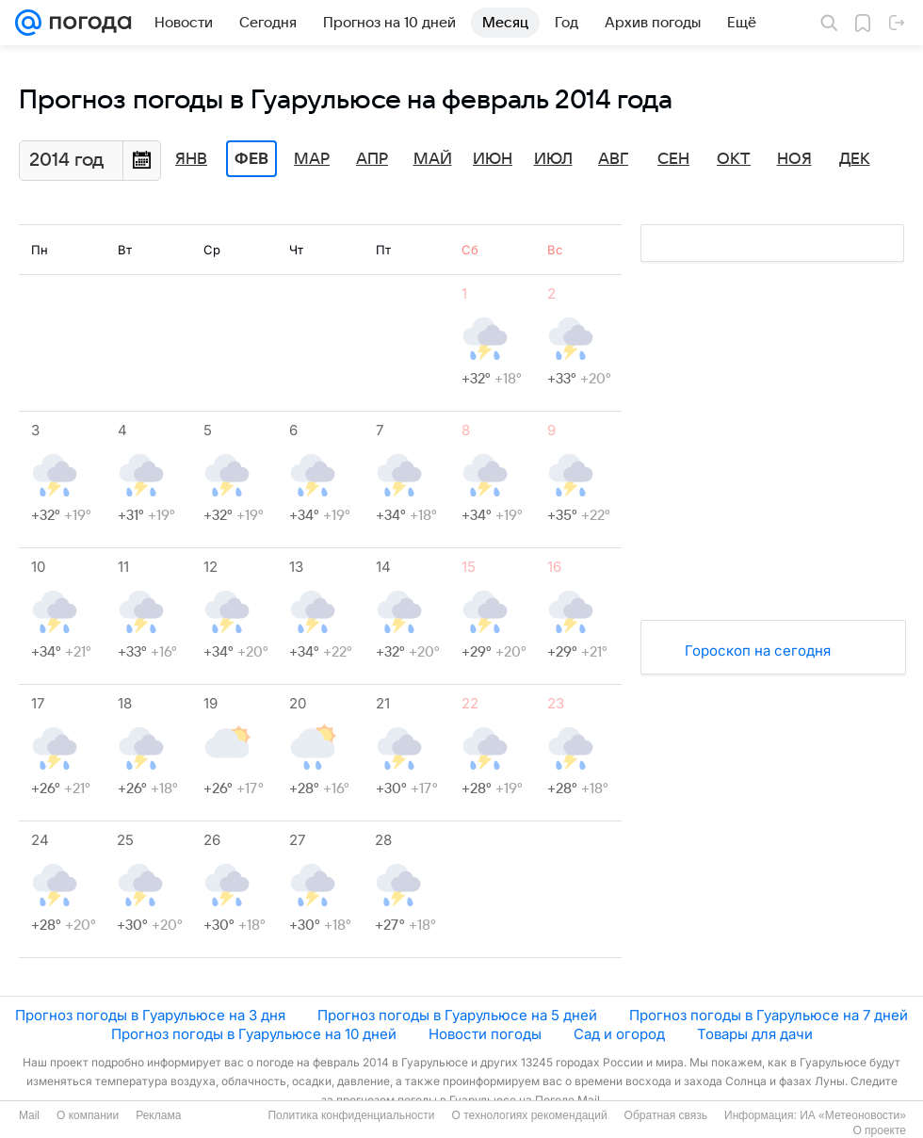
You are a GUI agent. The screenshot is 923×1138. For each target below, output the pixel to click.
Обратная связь (665, 1115)
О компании (88, 1115)
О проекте (879, 1130)
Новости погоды (485, 1034)
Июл (553, 159)
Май (432, 159)
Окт (734, 159)
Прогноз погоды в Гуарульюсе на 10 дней (254, 1034)
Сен (673, 159)
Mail (29, 1115)
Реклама (158, 1115)
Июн (492, 159)
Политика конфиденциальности (350, 1115)
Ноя (794, 159)
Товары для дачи (755, 1034)
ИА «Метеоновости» (853, 1115)
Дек (854, 159)
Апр (372, 159)
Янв (191, 159)
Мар (312, 159)
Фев (251, 159)
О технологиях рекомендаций (529, 1115)
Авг (613, 159)
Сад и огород (619, 1034)
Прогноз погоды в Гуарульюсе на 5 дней (457, 1015)
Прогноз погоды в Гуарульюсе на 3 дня (150, 1015)
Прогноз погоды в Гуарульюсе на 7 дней (768, 1015)
